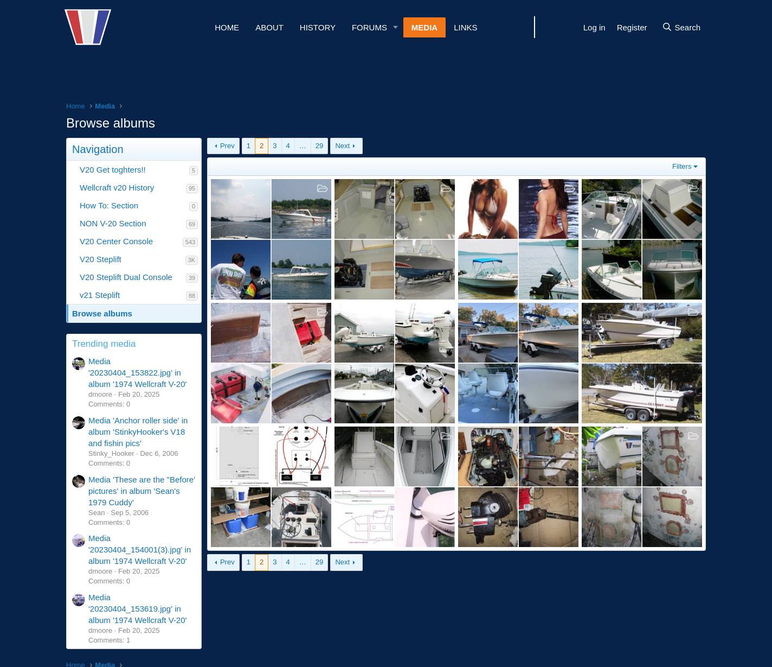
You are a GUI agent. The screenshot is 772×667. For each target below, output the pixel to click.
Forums (369, 27)
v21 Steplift (100, 295)
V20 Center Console (116, 241)
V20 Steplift (100, 259)
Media (424, 27)
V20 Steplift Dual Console (126, 277)
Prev (227, 146)
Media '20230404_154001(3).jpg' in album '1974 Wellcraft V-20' (139, 549)
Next (342, 146)
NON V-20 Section (113, 223)
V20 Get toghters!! (113, 169)
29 (319, 146)
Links (465, 27)
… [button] (302, 146)
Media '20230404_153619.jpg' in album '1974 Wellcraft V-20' (137, 609)
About (269, 27)
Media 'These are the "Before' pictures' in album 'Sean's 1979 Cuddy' (141, 491)
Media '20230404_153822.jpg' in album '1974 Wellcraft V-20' (137, 373)
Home (227, 27)
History (318, 27)
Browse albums (102, 313)
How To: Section (109, 205)
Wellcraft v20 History (117, 187)
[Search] (681, 27)
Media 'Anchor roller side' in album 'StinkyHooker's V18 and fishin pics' (138, 432)
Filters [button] (681, 166)
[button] (395, 27)
